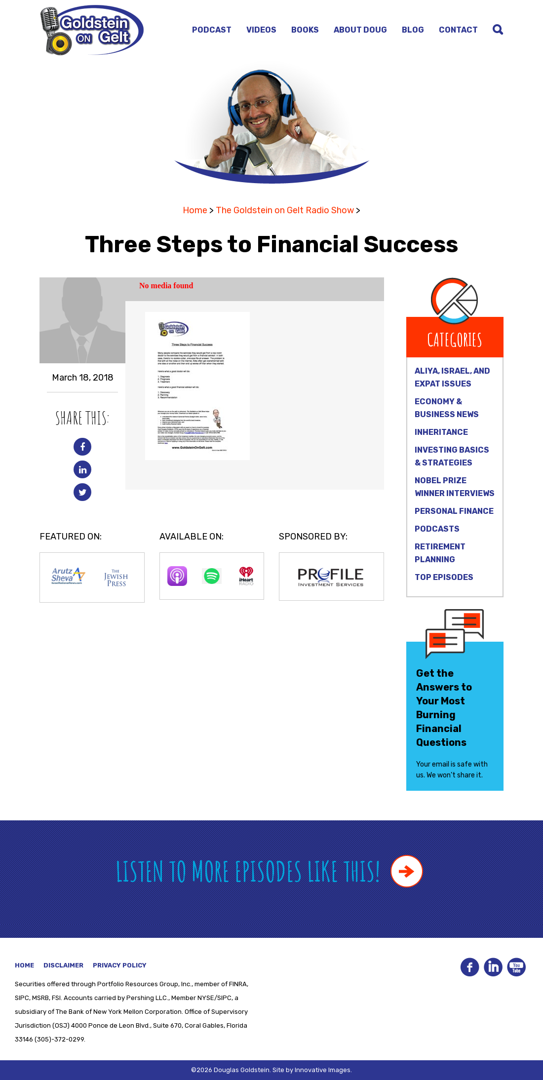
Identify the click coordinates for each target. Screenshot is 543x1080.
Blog (413, 30)
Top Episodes (444, 577)
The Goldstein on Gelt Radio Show (285, 210)
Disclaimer (63, 965)
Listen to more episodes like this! (269, 870)
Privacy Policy (120, 965)
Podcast (212, 30)
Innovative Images (322, 1070)
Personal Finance (454, 511)
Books (305, 30)
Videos (261, 30)
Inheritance (441, 432)
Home (195, 210)
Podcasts (437, 529)
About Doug (360, 30)
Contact (458, 30)
